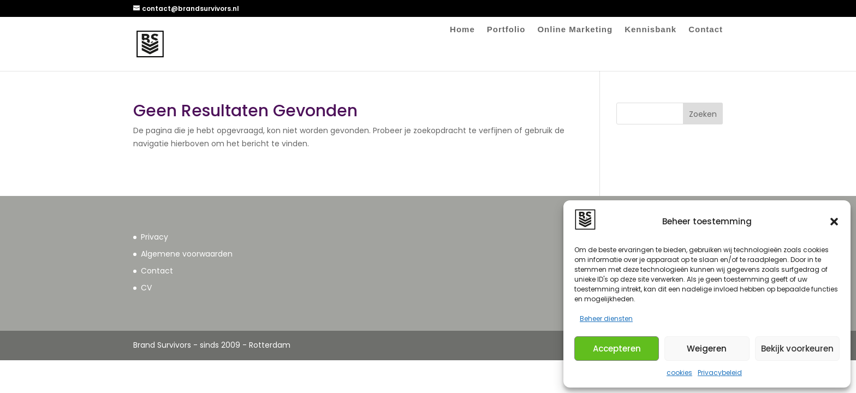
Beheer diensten (606, 318)
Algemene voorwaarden (187, 253)
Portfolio (506, 30)
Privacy (154, 236)
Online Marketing (575, 30)
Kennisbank (650, 30)
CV (146, 287)
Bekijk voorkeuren (797, 348)
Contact (705, 30)
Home (462, 30)
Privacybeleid (720, 372)
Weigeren (707, 348)
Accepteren (617, 348)
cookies (679, 372)
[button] (834, 221)
